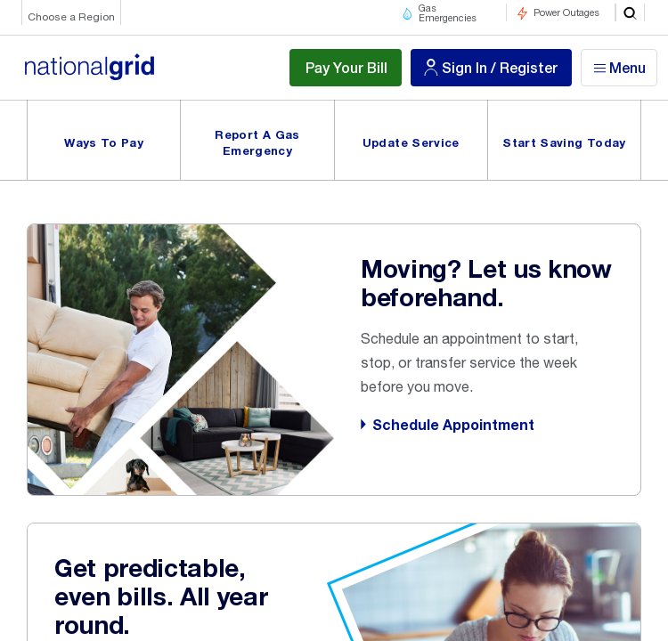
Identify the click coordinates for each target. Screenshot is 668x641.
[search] (630, 12)
